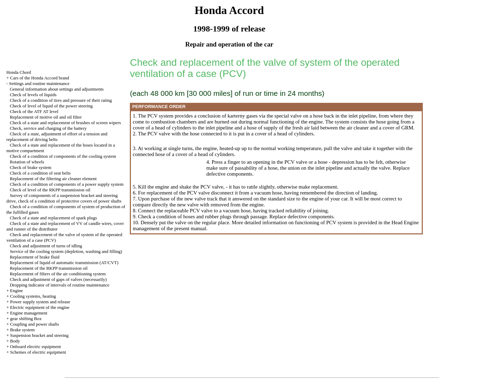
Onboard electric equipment (35, 346)
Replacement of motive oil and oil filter (46, 117)
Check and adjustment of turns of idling (46, 245)
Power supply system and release (40, 301)
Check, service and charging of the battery (48, 128)
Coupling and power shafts (34, 324)
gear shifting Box (26, 318)
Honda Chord (18, 72)
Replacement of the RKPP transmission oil (49, 268)
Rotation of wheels (27, 161)
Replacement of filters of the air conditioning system (58, 273)
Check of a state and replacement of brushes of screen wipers (65, 122)
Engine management (29, 313)
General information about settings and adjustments (57, 89)
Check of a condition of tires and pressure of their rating (61, 100)
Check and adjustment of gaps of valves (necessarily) (58, 279)
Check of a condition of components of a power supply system (67, 184)
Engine (16, 290)
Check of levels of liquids (33, 94)
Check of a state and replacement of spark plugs (53, 217)
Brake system (22, 329)
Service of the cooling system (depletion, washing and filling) (66, 251)
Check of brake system (30, 167)
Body (15, 341)
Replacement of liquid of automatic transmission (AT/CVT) (64, 262)
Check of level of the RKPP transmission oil (50, 189)
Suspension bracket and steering (39, 335)
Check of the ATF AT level (34, 111)
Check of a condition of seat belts (40, 173)
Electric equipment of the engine (40, 307)
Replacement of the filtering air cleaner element (53, 178)
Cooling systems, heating (33, 296)
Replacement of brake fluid (34, 257)
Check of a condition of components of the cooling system (63, 156)
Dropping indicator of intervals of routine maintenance (59, 285)
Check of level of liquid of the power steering (51, 105)
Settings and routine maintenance (39, 83)
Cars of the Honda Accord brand (39, 77)
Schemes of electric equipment (38, 352)
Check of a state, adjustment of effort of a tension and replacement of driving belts (56, 136)
